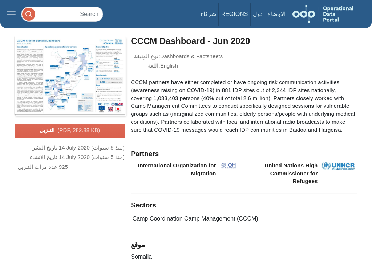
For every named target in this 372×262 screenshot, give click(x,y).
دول (258, 14)
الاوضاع (276, 14)
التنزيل (70, 130)
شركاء (208, 14)
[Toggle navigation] (11, 14)
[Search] (62, 14)
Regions (234, 14)
